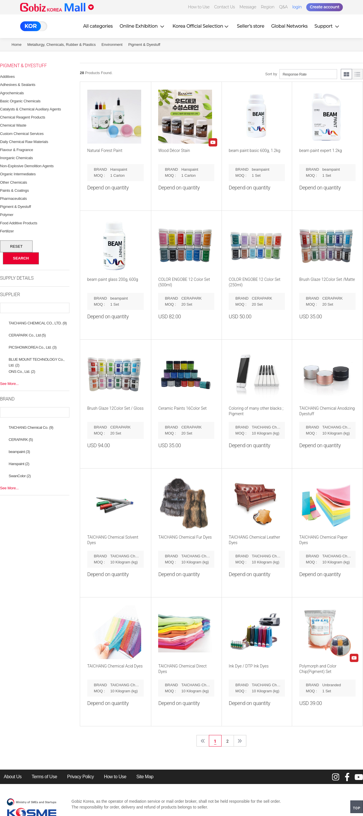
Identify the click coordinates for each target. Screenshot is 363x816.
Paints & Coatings (14, 190)
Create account (324, 7)
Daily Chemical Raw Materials (24, 142)
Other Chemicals (13, 182)
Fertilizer (7, 231)
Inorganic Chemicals (16, 158)
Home (17, 44)
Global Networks (289, 26)
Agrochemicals (12, 93)
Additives (7, 76)
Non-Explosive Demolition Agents (27, 166)
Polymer (6, 215)
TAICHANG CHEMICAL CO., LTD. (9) (38, 323)
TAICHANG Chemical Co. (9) (31, 427)
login (297, 7)
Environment (111, 44)
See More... (9, 383)
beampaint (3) (19, 452)
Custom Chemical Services (22, 133)
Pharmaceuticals (13, 198)
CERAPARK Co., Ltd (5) (27, 335)
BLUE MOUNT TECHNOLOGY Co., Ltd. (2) (37, 360)
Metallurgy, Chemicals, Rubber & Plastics (61, 44)
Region (267, 7)
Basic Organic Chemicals (20, 101)
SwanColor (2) (20, 476)
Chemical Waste (13, 125)
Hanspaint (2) (19, 464)
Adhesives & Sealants (17, 84)
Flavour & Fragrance (16, 150)
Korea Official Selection (201, 26)
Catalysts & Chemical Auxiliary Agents (30, 109)
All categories (98, 26)
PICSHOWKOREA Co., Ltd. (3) (32, 347)
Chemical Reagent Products (22, 117)
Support (328, 26)
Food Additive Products (18, 223)
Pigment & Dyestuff (144, 44)
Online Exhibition (143, 26)
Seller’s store (250, 26)
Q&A (283, 7)
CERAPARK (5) (21, 439)
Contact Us (224, 7)
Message (247, 7)
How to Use (198, 7)
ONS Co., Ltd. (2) (22, 371)
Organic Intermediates (18, 174)
